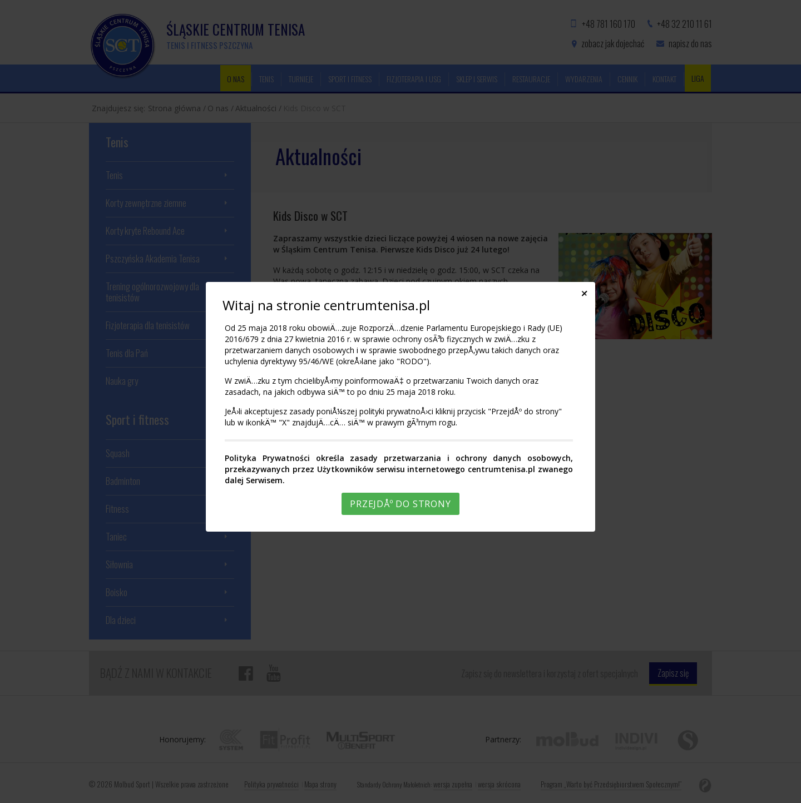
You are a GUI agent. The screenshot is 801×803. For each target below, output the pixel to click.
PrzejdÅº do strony (400, 504)
